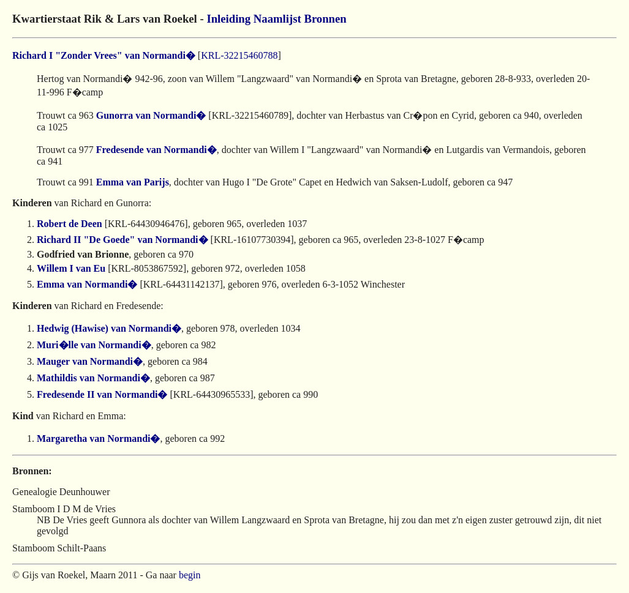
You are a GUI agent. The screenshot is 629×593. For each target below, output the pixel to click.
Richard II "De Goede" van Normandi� (122, 239)
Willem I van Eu (71, 268)
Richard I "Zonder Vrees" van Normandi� (103, 55)
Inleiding (228, 18)
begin (190, 575)
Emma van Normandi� (87, 284)
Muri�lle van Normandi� (94, 345)
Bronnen (325, 18)
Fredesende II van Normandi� (102, 394)
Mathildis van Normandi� (93, 378)
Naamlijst (277, 18)
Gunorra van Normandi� (151, 115)
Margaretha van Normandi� (98, 438)
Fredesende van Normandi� (156, 149)
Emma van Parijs (132, 182)
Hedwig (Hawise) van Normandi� (109, 328)
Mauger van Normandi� (90, 361)
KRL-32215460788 (239, 55)
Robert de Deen (69, 223)
